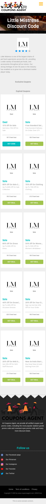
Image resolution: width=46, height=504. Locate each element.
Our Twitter (10, 473)
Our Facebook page (13, 455)
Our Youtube (10, 469)
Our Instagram (11, 464)
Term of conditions (22, 489)
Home (11, 489)
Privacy (34, 489)
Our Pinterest (11, 459)
